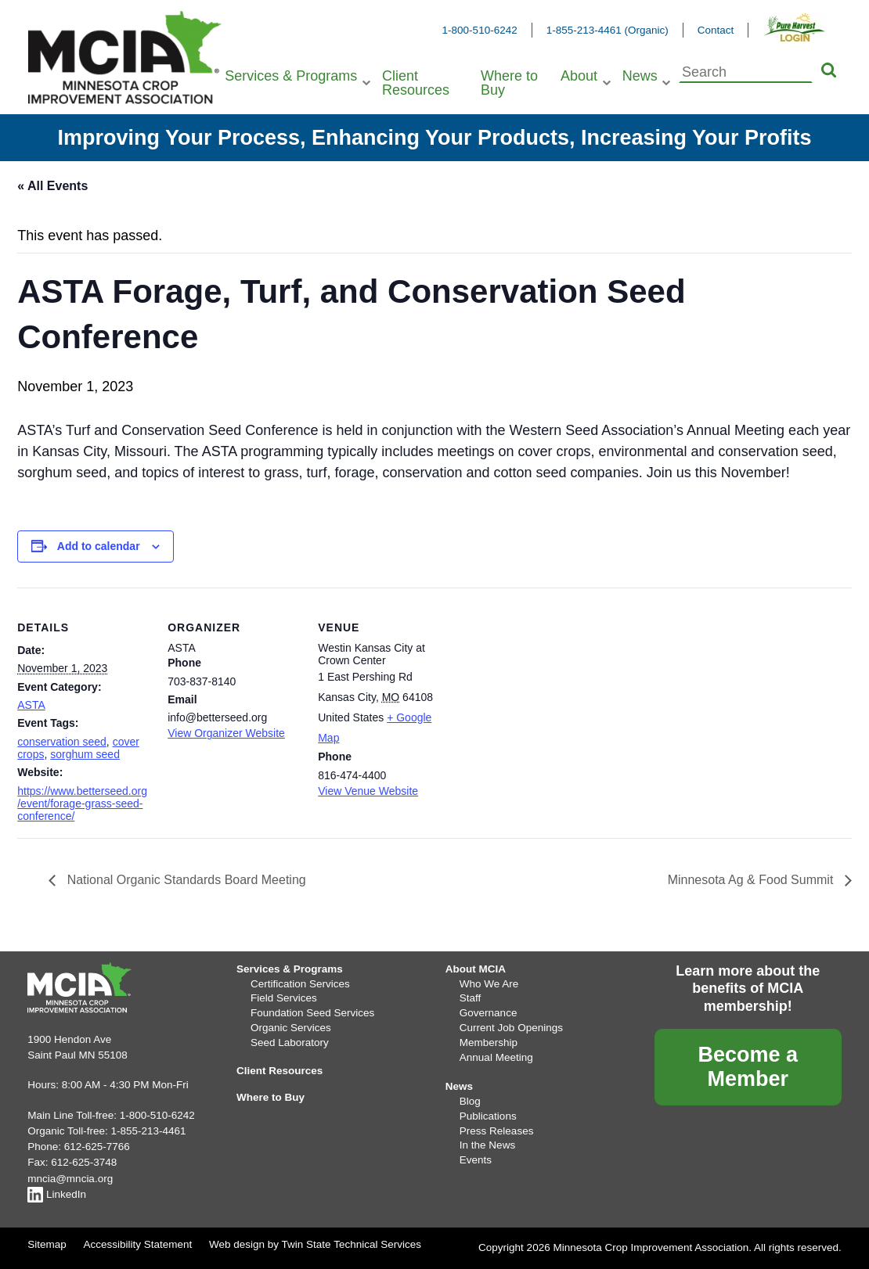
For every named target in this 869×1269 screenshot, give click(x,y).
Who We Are (489, 984)
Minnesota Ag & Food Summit (752, 879)
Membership (488, 1042)
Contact (716, 30)
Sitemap (47, 1244)
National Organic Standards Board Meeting (184, 879)
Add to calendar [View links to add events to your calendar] (98, 546)
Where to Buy (509, 83)
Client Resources (415, 83)
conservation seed (61, 741)
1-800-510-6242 (479, 30)
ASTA (31, 705)
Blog (470, 1101)
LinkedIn (56, 1194)
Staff (470, 998)
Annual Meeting (496, 1057)
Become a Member (748, 1067)
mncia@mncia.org (70, 1179)
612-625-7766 (97, 1146)
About (579, 76)
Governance (488, 1013)
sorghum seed (85, 754)
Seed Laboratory (290, 1042)
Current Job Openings (511, 1028)
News (640, 76)
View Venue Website (368, 791)
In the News (487, 1145)
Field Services (284, 998)
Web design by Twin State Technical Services (315, 1244)
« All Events (52, 185)
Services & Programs (291, 76)
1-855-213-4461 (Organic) (607, 30)
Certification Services (300, 984)
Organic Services (291, 1028)
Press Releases (497, 1131)
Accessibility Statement (137, 1244)
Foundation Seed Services (312, 1013)
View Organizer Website (226, 733)
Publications (488, 1116)
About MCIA (475, 969)
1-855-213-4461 (148, 1131)
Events (476, 1160)
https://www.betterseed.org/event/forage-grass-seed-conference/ (82, 803)
